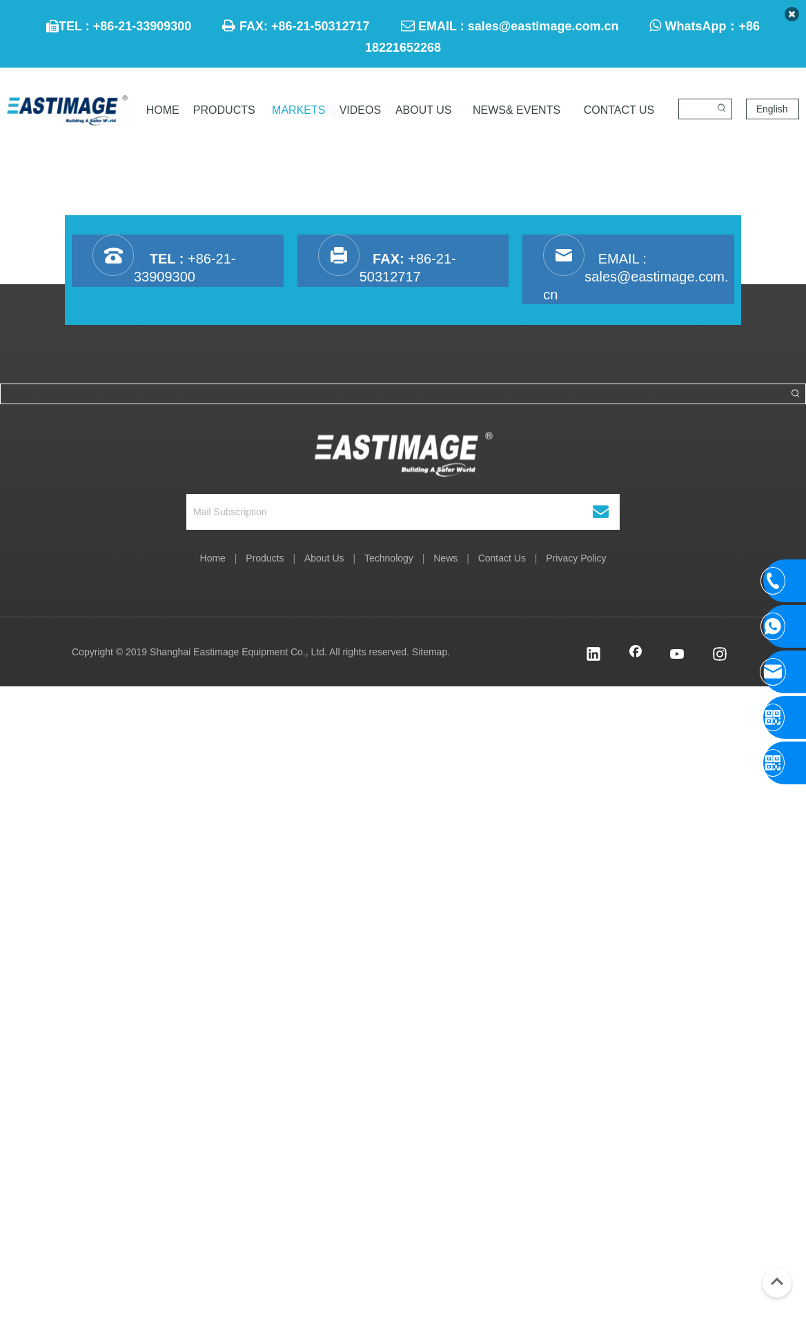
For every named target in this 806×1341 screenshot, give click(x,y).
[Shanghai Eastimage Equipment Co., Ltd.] (403, 447)
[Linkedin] (593, 655)
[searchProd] (695, 109)
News (445, 558)
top (777, 1281)
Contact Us (502, 558)
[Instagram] (720, 655)
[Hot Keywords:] (721, 109)
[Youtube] (678, 655)
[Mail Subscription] (381, 512)
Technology (388, 558)
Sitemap (429, 651)
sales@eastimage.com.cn (543, 26)
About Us (324, 558)
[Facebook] (636, 655)
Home (213, 558)
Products (265, 558)
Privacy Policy (576, 558)
